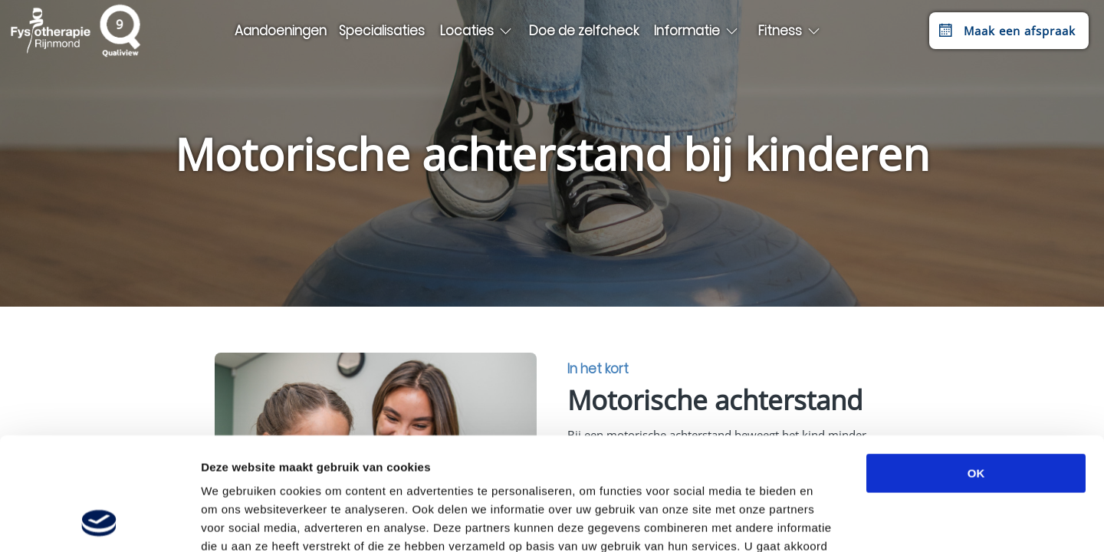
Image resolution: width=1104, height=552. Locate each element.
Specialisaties (382, 30)
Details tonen (828, 521)
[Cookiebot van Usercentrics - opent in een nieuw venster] (99, 522)
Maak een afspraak (1005, 30)
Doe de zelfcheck (584, 30)
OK (976, 367)
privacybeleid (712, 458)
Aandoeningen (281, 30)
